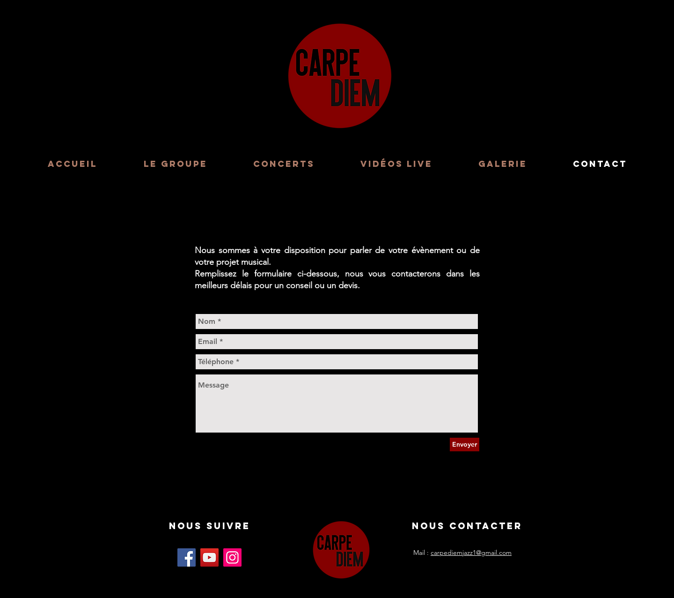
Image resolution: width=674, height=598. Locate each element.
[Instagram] (232, 557)
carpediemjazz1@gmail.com (471, 552)
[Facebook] (186, 557)
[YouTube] (209, 557)
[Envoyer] (464, 444)
